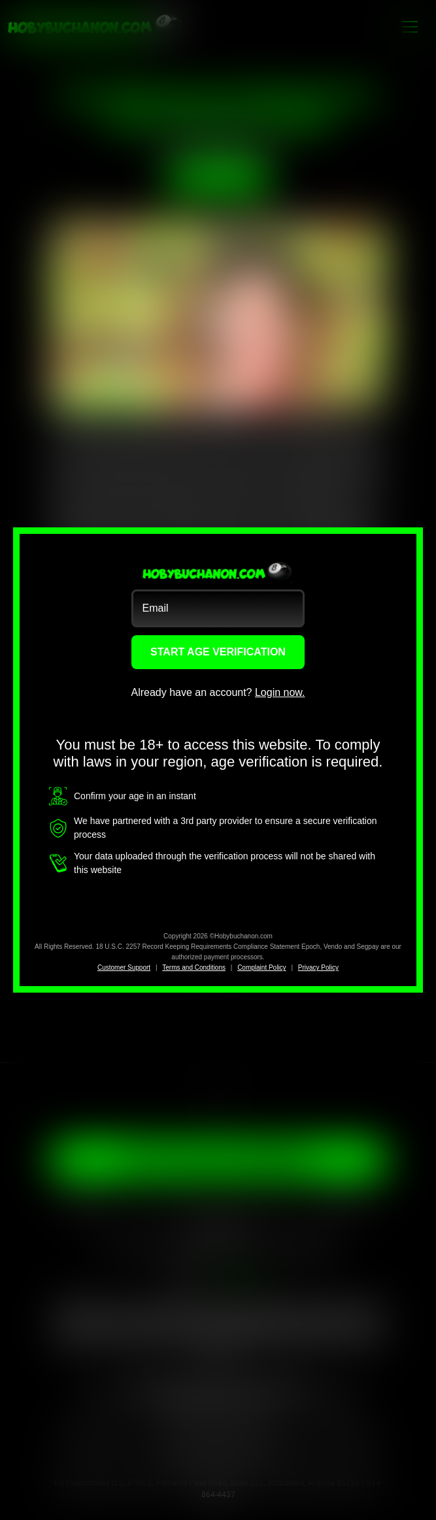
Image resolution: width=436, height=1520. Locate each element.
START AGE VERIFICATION (218, 651)
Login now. (280, 692)
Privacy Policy (318, 967)
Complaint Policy (261, 967)
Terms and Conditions (194, 967)
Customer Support (123, 967)
